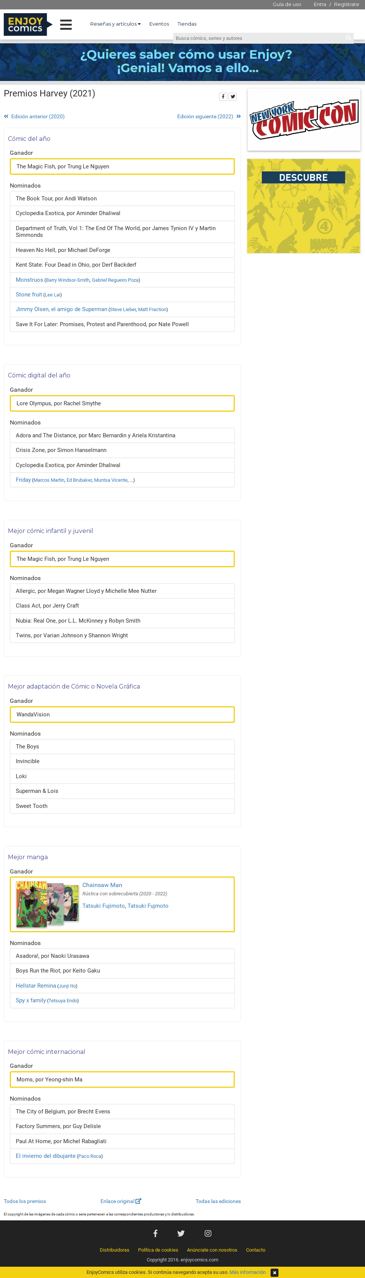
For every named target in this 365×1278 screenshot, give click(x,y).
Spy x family (31, 1000)
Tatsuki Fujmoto (148, 905)
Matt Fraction (152, 309)
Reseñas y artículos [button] (115, 24)
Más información (248, 1272)
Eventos (159, 24)
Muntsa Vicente (111, 480)
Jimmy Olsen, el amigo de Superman (61, 309)
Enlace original (120, 1201)
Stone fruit (29, 294)
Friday (23, 479)
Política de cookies (158, 1250)
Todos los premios (25, 1201)
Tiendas (187, 24)
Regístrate (346, 4)
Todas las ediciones (218, 1201)
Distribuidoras (114, 1250)
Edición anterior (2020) (34, 116)
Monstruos (29, 279)
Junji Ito (67, 986)
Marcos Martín (48, 480)
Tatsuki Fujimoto (103, 905)
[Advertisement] (303, 308)
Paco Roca (89, 1156)
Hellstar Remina (36, 985)
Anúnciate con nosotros (212, 1250)
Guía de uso (287, 4)
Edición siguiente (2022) (209, 116)
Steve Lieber (123, 309)
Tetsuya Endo (63, 1000)
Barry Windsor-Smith (68, 280)
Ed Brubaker (79, 480)
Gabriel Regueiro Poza (115, 280)
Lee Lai (52, 295)
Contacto (255, 1250)
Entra (320, 4)
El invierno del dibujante (46, 1156)
